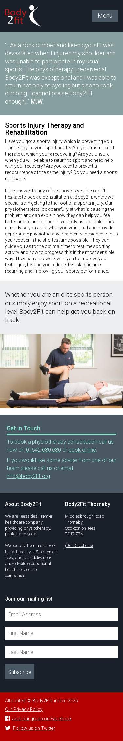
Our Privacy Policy (24, 709)
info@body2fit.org (28, 476)
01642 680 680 (43, 449)
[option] (61, 371)
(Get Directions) (79, 545)
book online (82, 449)
